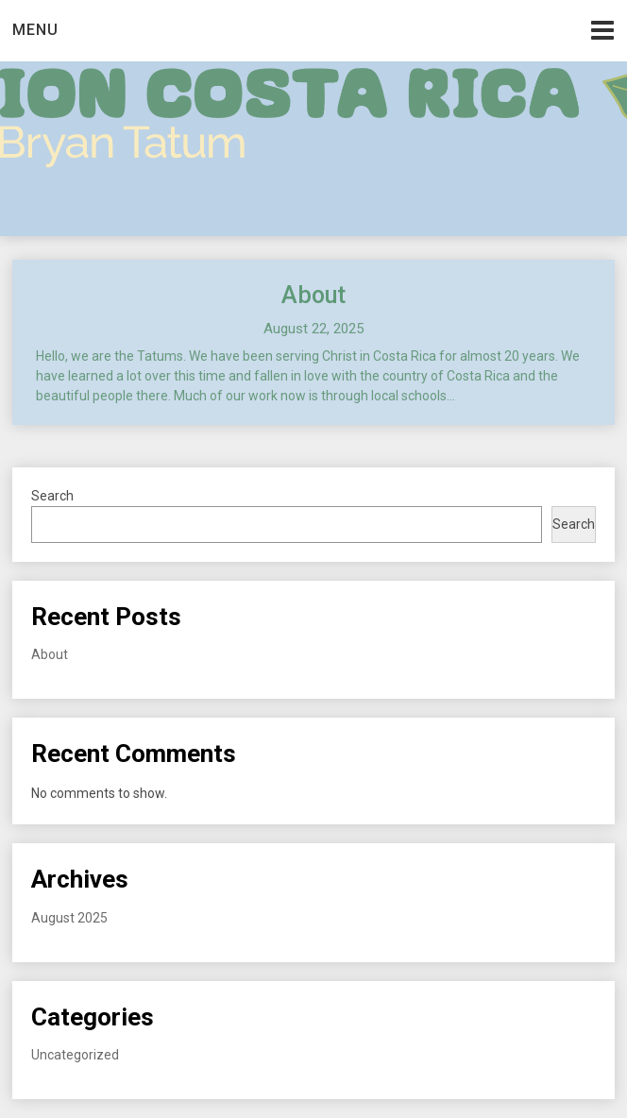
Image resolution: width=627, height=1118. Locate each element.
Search (52, 495)
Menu (35, 30)
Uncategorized (75, 1054)
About (313, 295)
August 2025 (69, 917)
